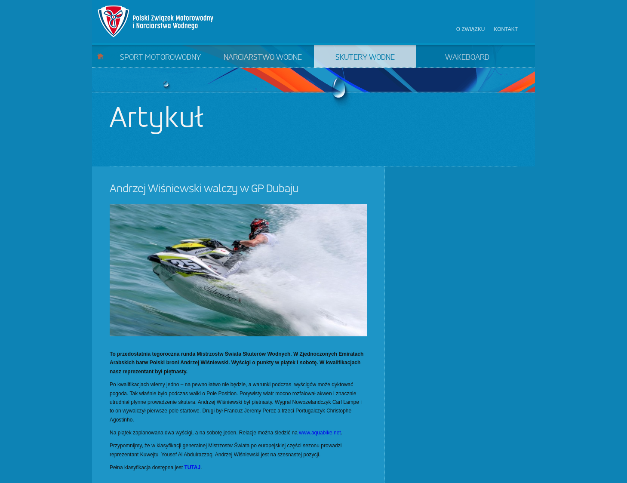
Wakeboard (467, 57)
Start (100, 56)
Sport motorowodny (160, 57)
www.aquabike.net (320, 433)
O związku (470, 29)
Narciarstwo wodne (263, 57)
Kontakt (506, 29)
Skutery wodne (365, 57)
